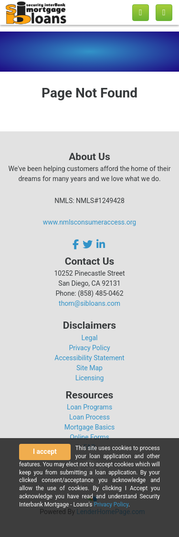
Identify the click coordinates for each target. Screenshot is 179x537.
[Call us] (140, 12)
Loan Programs (89, 407)
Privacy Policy (89, 348)
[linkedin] (101, 244)
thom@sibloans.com (89, 303)
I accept (45, 451)
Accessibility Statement (89, 358)
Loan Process (89, 417)
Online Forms (89, 437)
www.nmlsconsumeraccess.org (90, 222)
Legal (90, 338)
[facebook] (77, 244)
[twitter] (88, 244)
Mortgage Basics (89, 427)
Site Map (89, 368)
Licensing (89, 378)
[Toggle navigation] (164, 12)
